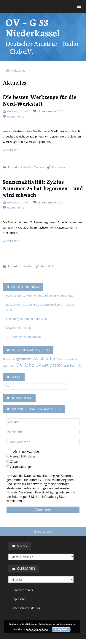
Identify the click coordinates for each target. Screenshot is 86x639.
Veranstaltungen (20, 467)
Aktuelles (19, 70)
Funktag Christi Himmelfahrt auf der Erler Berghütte (40, 295)
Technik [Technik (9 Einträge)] (75, 365)
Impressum (19, 599)
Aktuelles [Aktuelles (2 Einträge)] (7, 359)
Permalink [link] (58, 167)
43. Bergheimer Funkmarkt (23, 337)
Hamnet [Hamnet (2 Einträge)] (68, 359)
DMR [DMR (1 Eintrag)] (61, 359)
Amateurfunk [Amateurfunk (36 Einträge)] (45, 358)
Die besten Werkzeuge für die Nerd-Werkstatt (39, 100)
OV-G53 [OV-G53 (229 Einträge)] (25, 364)
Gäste (12, 462)
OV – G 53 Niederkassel (33, 27)
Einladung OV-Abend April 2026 (26, 319)
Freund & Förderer (21, 456)
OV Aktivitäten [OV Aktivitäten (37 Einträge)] (49, 365)
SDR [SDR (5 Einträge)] (66, 365)
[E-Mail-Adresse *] (43, 442)
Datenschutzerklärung (26, 608)
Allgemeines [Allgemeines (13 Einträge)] (22, 358)
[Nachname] (43, 432)
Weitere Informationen (37, 629)
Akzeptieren (61, 629)
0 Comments (13, 116)
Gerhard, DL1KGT (16, 111)
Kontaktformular (22, 590)
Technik (39, 167)
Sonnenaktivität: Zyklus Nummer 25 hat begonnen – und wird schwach (43, 188)
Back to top (43, 531)
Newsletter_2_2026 (18, 328)
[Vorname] (43, 422)
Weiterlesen (10, 150)
